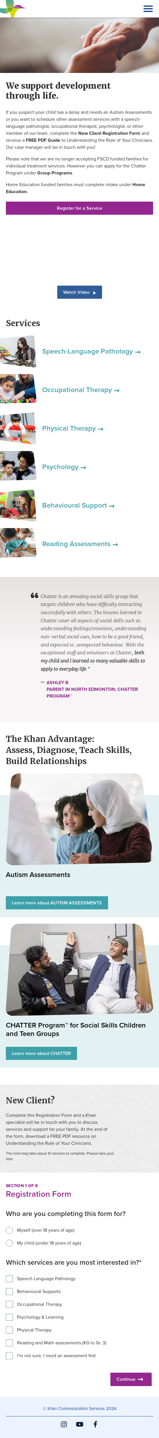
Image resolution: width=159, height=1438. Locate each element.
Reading (80, 544)
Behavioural (78, 505)
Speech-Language (91, 351)
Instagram (63, 1427)
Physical (72, 428)
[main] (79, 707)
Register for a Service (79, 208)
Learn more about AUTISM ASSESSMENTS (57, 902)
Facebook (95, 1427)
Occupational (80, 390)
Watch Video (79, 292)
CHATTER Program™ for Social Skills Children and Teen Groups (76, 1029)
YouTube (79, 1427)
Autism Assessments (38, 874)
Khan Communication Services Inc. (13, 17)
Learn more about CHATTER (41, 1053)
